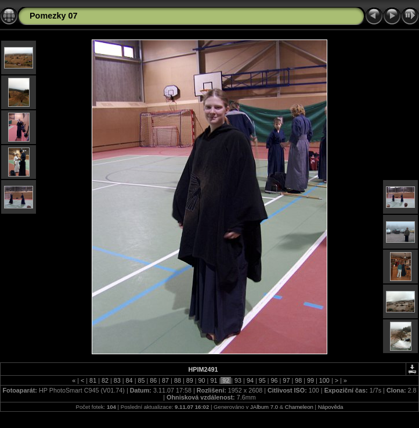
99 (310, 380)
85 (141, 380)
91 (213, 380)
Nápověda (331, 407)
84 (129, 380)
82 (105, 380)
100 (324, 380)
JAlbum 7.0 (264, 407)
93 (238, 380)
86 (153, 380)
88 (177, 380)
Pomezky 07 (53, 15)
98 (298, 380)
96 (274, 380)
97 (286, 380)
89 (190, 380)
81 (93, 380)
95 (262, 380)
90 (202, 380)
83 (117, 380)
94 (250, 380)
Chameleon (299, 407)
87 (165, 380)
